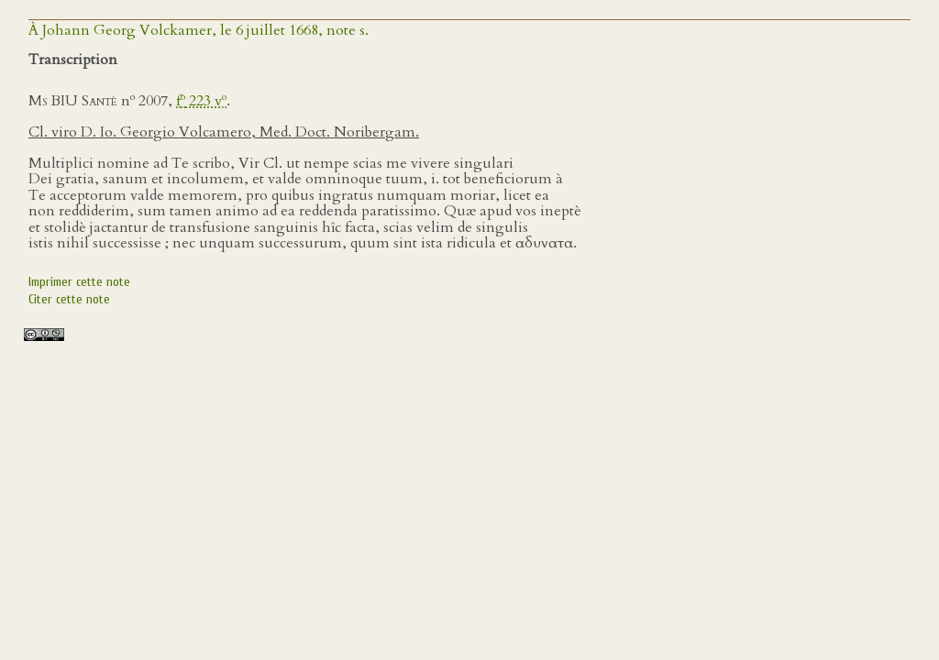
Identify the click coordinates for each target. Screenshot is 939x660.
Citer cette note (69, 299)
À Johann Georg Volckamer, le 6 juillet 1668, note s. (198, 30)
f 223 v (201, 101)
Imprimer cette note (79, 282)
